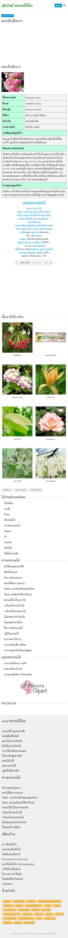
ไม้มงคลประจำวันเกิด (14, 616)
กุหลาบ (20, 211)
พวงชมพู (38, 235)
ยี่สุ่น (35, 222)
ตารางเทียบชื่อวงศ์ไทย (15, 644)
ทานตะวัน (23, 228)
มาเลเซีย (46, 910)
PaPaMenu (7, 883)
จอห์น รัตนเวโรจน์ (13, 668)
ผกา (31, 208)
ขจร (39, 222)
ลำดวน (20, 215)
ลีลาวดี (59, 914)
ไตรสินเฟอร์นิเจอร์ (11, 854)
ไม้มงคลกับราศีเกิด (13, 622)
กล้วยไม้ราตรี (10, 918)
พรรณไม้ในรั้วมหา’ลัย (15, 599)
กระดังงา (23, 239)
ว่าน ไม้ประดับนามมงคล (14, 750)
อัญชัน (29, 252)
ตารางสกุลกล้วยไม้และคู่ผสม (18, 650)
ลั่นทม (47, 905)
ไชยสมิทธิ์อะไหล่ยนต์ (12, 878)
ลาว (39, 918)
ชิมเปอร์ (31, 901)
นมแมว (26, 215)
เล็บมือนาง (34, 249)
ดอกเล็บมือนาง (36, 490)
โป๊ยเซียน (8, 503)
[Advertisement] (34, 43)
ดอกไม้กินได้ (8, 760)
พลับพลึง (30, 225)
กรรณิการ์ (47, 211)
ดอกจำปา (27, 914)
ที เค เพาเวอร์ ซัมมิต (12, 873)
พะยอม (31, 211)
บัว (5, 536)
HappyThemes (50, 933)
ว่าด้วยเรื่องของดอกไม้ (15, 611)
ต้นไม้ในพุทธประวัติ (14, 566)
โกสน (6, 514)
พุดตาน (43, 249)
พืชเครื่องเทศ (10, 571)
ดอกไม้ (35, 910)
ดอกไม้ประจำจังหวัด (12, 740)
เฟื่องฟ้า (28, 218)
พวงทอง (48, 228)
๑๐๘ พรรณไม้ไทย (25, 933)
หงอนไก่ (38, 225)
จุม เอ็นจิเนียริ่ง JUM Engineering (18, 864)
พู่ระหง (18, 922)
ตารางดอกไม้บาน (12, 639)
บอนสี (7, 508)
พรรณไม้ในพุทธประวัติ (13, 731)
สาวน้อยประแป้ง (12, 525)
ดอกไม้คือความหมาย (14, 583)
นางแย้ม (35, 242)
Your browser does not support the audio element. (34, 262)
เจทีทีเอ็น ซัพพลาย (11, 868)
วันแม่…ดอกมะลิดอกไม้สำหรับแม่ (18, 802)
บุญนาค (28, 242)
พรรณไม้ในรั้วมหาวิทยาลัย (15, 807)
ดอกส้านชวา (10, 910)
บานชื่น (22, 232)
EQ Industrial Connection (15, 859)
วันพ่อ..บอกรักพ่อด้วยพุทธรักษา (19, 588)
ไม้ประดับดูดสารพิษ (12, 755)
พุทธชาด (35, 232)
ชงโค (43, 215)
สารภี (41, 242)
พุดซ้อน (23, 225)
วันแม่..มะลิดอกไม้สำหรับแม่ (18, 594)
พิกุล (44, 225)
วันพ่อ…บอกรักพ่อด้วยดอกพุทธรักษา (20, 797)
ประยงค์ (41, 228)
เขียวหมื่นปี (9, 519)
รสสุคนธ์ (21, 242)
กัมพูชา (49, 914)
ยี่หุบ (34, 252)
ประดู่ (17, 225)
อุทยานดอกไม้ (7, 16)
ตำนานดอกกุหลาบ (13, 577)
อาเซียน (8, 922)
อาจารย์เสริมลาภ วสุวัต (15, 663)
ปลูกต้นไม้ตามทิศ (10, 770)
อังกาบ (37, 211)
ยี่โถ (39, 215)
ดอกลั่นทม (29, 922)
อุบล (30, 245)
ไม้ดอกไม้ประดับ (26, 918)
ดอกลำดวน (23, 910)
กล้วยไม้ (49, 249)
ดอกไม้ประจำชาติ (12, 914)
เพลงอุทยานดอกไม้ (34, 202)
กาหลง (35, 228)
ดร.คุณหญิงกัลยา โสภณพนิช (18, 674)
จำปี (39, 208)
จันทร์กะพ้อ (40, 245)
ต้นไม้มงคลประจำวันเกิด (14, 822)
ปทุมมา (7, 531)
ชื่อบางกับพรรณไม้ (13, 627)
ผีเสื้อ (17, 249)
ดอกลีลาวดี (49, 918)
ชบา (34, 218)
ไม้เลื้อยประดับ (11, 553)
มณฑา (48, 215)
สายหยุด (21, 218)
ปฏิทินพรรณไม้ (11, 633)
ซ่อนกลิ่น (33, 215)
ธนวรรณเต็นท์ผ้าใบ (11, 849)
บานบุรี (30, 222)
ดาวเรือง (22, 252)
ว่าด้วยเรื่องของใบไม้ (14, 605)
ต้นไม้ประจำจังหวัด (11, 745)
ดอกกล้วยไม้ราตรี (34, 905)
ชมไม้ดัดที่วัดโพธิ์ (10, 736)
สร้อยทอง (44, 218)
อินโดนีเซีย (19, 901)
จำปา (35, 208)
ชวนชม (7, 542)
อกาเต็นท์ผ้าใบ (9, 844)
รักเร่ (30, 228)
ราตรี (25, 211)
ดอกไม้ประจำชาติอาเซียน (49, 901)
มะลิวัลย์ (40, 252)
